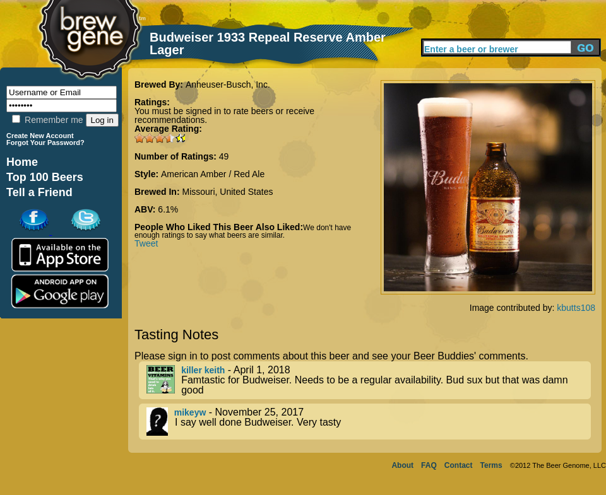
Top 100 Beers (44, 177)
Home (22, 162)
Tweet (146, 243)
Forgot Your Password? (45, 142)
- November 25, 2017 (368, 421)
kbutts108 (576, 308)
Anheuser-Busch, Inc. (228, 84)
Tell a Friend (39, 192)
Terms (491, 465)
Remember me (47, 120)
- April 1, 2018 (368, 380)
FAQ (429, 465)
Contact (458, 465)
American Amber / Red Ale (212, 174)
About (402, 465)
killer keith (203, 370)
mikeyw (190, 412)
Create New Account (40, 135)
